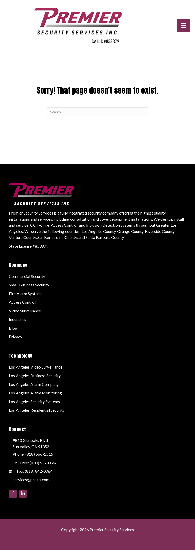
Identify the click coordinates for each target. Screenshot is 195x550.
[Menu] (183, 25)
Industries (17, 319)
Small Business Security (29, 284)
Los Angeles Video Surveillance (35, 366)
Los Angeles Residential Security (37, 410)
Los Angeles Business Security (35, 375)
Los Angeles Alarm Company (34, 384)
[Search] (97, 111)
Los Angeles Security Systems (34, 401)
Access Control (22, 302)
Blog (13, 328)
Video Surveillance (25, 310)
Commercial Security (27, 276)
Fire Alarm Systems (25, 293)
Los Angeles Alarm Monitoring (35, 392)
